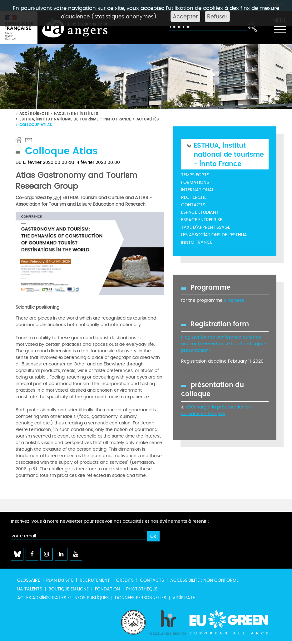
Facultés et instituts (76, 113)
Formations (195, 182)
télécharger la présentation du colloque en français (216, 410)
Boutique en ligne (68, 589)
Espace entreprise (201, 220)
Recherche (193, 197)
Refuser (217, 16)
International (197, 190)
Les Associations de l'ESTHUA (214, 235)
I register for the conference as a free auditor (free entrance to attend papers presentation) (224, 344)
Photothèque (141, 589)
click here (234, 300)
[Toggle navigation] (280, 27)
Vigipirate (183, 598)
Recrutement (95, 580)
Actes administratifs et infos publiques (63, 598)
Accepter (185, 16)
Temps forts (195, 175)
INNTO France (196, 242)
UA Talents (29, 589)
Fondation (107, 589)
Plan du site (59, 580)
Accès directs (34, 113)
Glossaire (28, 580)
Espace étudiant (200, 212)
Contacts (193, 205)
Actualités (147, 119)
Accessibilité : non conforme (204, 580)
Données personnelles (140, 598)
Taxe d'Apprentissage (205, 227)
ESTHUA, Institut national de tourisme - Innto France (75, 119)
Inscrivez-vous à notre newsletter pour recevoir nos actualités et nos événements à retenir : (110, 521)
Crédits (125, 580)
